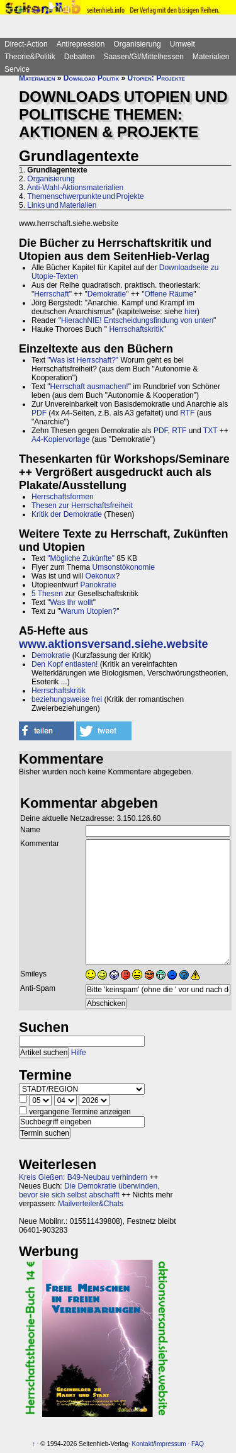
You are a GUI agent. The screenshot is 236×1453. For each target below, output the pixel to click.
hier (190, 311)
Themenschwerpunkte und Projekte (85, 196)
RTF (187, 413)
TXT (210, 430)
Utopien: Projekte (156, 78)
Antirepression (81, 44)
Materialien (211, 56)
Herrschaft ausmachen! (89, 386)
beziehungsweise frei (66, 699)
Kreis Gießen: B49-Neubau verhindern (83, 1177)
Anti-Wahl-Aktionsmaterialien (75, 187)
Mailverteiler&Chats (90, 1203)
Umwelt (182, 44)
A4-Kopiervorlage (60, 439)
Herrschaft (51, 294)
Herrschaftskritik (136, 329)
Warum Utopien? (88, 611)
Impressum (170, 1443)
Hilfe (78, 1052)
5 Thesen (47, 593)
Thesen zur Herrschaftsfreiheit (82, 505)
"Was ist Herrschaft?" (82, 360)
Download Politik (91, 78)
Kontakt (143, 1443)
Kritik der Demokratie (66, 514)
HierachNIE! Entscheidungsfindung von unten (137, 320)
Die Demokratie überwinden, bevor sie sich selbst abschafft (89, 1190)
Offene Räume (168, 294)
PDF (39, 413)
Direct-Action (26, 44)
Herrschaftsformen (62, 496)
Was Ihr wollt (71, 602)
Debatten (79, 56)
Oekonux (101, 576)
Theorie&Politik (29, 56)
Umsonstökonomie (123, 567)
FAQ (197, 1443)
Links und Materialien (61, 205)
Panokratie (98, 584)
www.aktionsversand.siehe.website (113, 644)
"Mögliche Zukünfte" (81, 558)
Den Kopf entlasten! (64, 664)
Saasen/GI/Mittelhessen (143, 56)
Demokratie (106, 294)
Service (17, 69)
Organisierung (136, 44)
